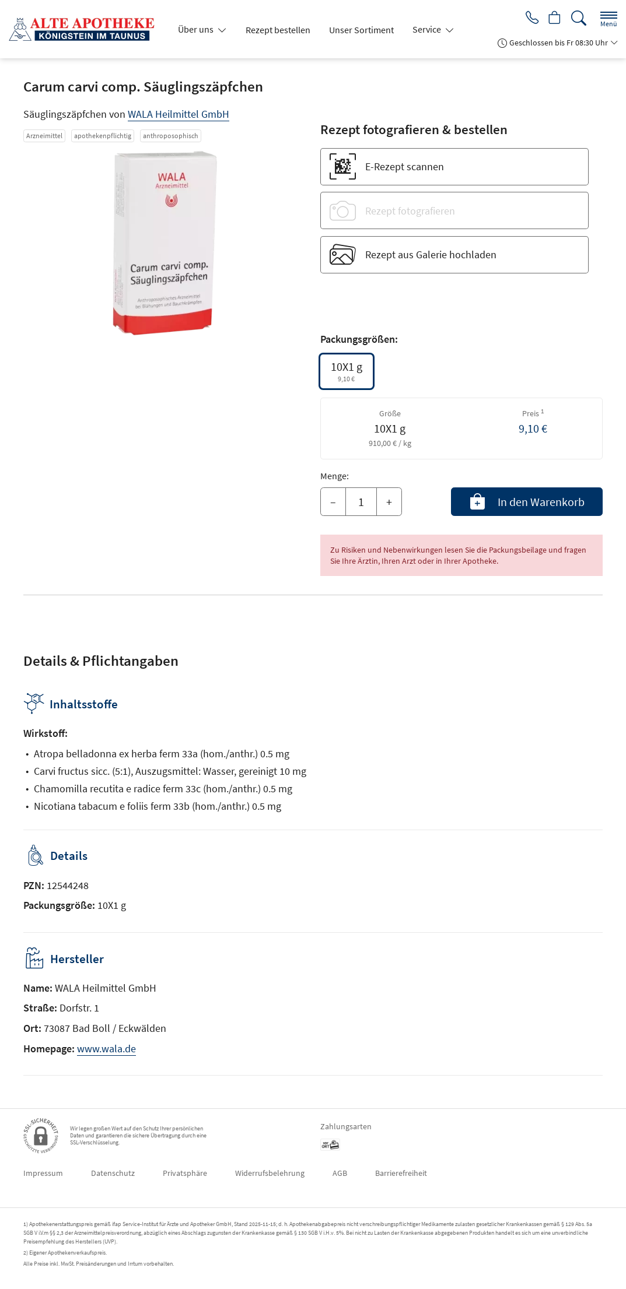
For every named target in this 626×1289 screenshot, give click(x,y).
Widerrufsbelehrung (270, 1173)
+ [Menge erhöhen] (389, 501)
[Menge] (361, 502)
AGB (340, 1173)
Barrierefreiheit (401, 1173)
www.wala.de (106, 1048)
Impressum (43, 1173)
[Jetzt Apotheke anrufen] (528, 18)
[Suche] (578, 18)
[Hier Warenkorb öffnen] (553, 18)
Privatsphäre (185, 1173)
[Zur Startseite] (86, 29)
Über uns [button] (196, 29)
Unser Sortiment (361, 30)
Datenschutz (113, 1173)
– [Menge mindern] (333, 501)
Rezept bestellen (278, 30)
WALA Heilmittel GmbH (178, 114)
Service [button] (427, 29)
